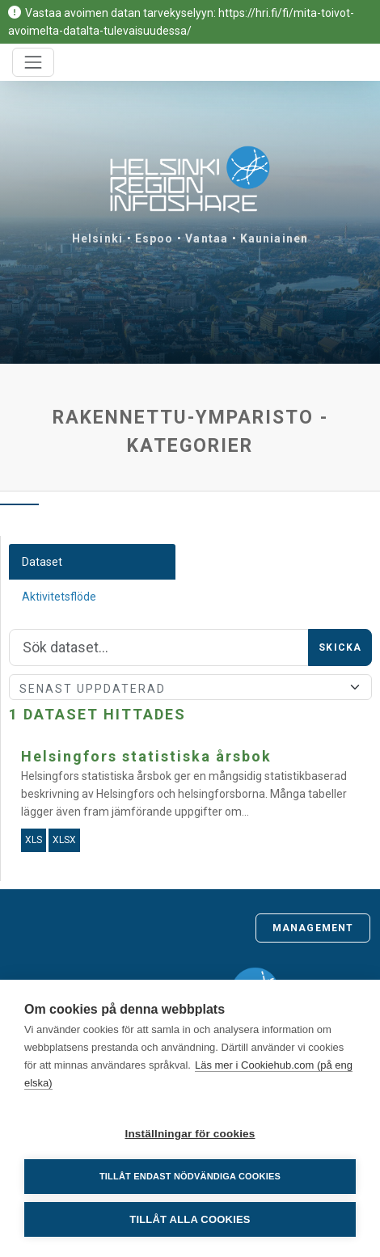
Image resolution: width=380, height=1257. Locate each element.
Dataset (42, 561)
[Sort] (190, 687)
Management (312, 928)
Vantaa (206, 238)
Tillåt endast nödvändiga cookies (190, 1176)
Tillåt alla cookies (189, 1219)
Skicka (340, 647)
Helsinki (97, 238)
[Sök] (159, 647)
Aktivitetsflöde (59, 596)
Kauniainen (274, 238)
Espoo (154, 238)
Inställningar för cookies (190, 1134)
